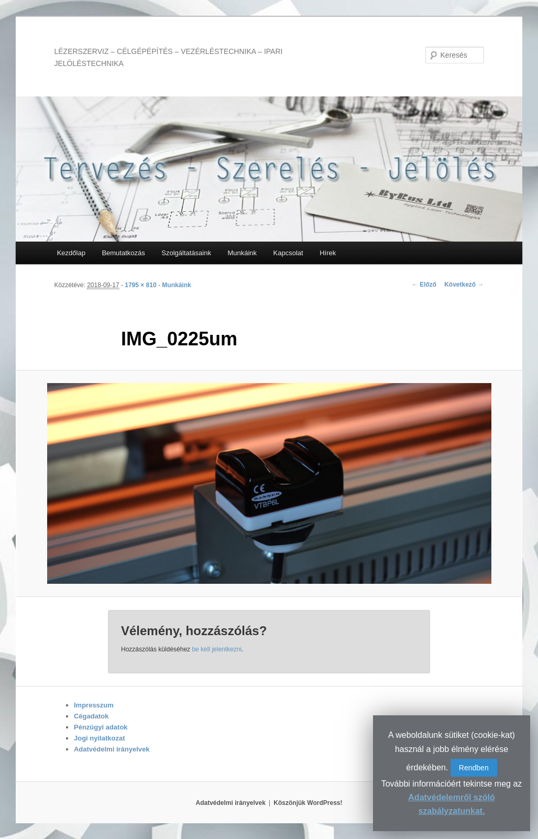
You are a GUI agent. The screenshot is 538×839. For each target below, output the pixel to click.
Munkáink (242, 253)
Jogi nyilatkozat (99, 738)
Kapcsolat (288, 253)
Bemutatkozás (123, 253)
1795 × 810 (140, 285)
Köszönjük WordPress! (307, 803)
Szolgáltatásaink (186, 253)
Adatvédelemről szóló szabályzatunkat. (451, 804)
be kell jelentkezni (216, 649)
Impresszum (94, 705)
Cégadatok (91, 716)
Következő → (464, 284)
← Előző (424, 284)
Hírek (328, 253)
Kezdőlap (71, 253)
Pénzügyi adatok (101, 727)
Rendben (474, 768)
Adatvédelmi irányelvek (112, 749)
